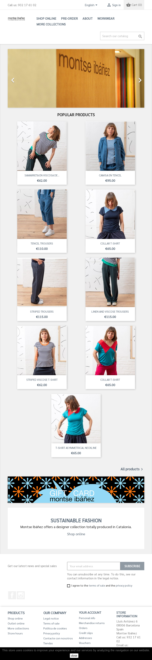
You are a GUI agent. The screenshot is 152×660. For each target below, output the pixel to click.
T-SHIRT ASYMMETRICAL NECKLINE (76, 447)
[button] (18, 78)
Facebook (12, 595)
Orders (83, 628)
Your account (90, 612)
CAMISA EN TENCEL (110, 175)
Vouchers (85, 643)
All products (132, 469)
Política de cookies (55, 628)
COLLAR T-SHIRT (110, 243)
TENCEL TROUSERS (42, 243)
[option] (76, 78)
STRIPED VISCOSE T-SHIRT (42, 379)
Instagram (21, 595)
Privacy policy (51, 633)
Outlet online (16, 623)
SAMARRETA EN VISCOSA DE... (42, 175)
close (74, 655)
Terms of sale (51, 623)
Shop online (46, 18)
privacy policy (124, 585)
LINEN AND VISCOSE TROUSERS (110, 311)
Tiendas (48, 643)
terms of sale (97, 585)
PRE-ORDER (69, 18)
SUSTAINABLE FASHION (76, 520)
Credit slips (86, 633)
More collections (51, 24)
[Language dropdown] (92, 5)
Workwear (105, 18)
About (88, 18)
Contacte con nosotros (58, 638)
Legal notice (51, 618)
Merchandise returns (92, 623)
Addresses (85, 638)
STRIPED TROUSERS (42, 311)
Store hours (15, 633)
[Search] (122, 36)
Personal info (87, 618)
